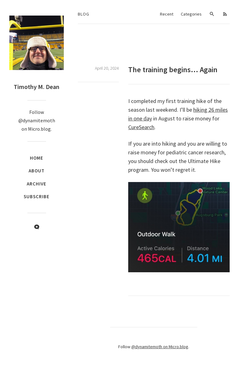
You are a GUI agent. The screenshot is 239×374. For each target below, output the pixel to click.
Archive (36, 184)
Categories (191, 14)
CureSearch (141, 127)
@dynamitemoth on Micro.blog (159, 346)
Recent (166, 14)
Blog (83, 14)
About (37, 171)
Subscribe (36, 196)
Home (36, 158)
